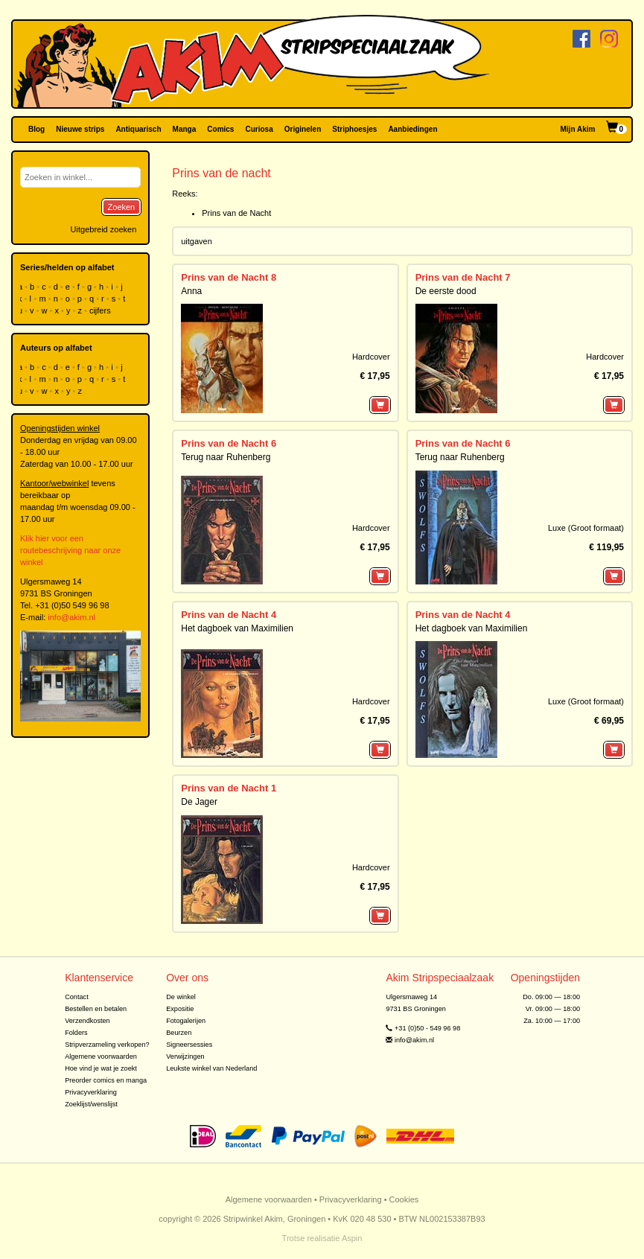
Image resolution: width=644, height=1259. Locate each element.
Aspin (352, 1238)
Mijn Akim (578, 129)
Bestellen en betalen (96, 1009)
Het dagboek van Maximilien (237, 628)
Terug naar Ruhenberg (225, 457)
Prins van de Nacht (236, 212)
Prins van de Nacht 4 (228, 614)
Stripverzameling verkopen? (107, 1044)
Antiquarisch (138, 129)
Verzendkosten (87, 1020)
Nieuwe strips (80, 129)
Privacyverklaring (91, 1092)
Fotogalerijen (185, 1020)
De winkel (181, 997)
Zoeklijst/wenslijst (91, 1104)
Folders (76, 1032)
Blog (36, 129)
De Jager (199, 802)
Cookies (404, 1199)
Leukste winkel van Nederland (211, 1068)
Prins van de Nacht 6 (228, 443)
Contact (77, 997)
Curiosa (258, 129)
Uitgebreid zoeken (104, 229)
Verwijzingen (185, 1056)
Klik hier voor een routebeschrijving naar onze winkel (70, 550)
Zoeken (122, 207)
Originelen (302, 129)
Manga (185, 129)
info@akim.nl (71, 617)
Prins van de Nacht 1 (228, 788)
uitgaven (196, 241)
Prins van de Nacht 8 (228, 277)
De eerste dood (445, 291)
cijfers (101, 310)
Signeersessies (189, 1044)
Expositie (180, 1009)
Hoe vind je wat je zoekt (101, 1068)
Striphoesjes (354, 129)
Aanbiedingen (412, 129)
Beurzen (178, 1032)
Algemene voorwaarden (101, 1056)
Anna (191, 291)
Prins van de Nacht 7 (463, 277)
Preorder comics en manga (106, 1080)
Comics (220, 129)
